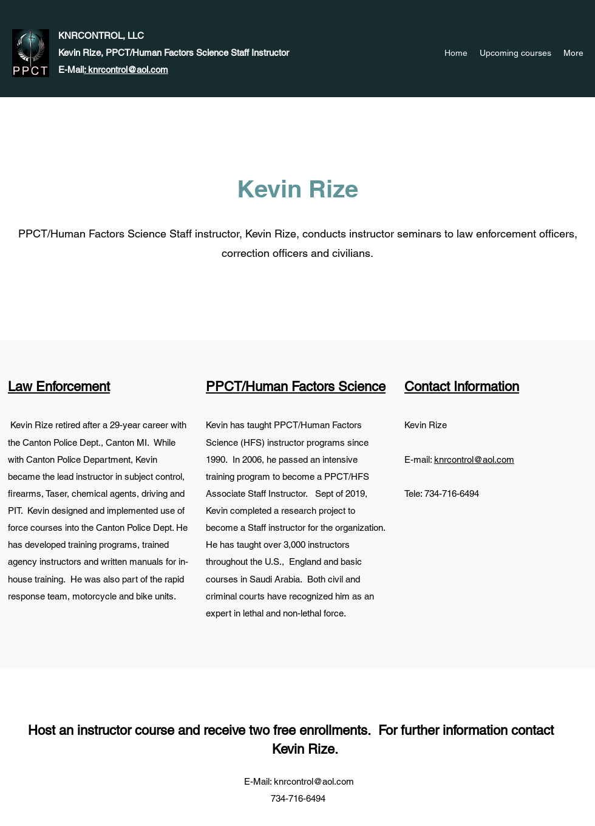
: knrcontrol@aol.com (126, 69)
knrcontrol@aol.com (474, 459)
